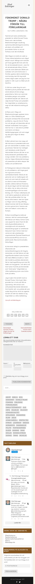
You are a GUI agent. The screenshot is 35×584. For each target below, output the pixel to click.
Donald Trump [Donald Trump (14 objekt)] (21, 400)
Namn (5, 363)
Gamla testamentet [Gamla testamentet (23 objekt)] (13, 407)
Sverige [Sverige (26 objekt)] (9, 435)
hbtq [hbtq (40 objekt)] (8, 410)
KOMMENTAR (8, 345)
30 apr (24, 480)
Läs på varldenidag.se (12, 300)
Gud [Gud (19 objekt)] (24, 407)
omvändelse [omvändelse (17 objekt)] (21, 425)
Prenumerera (10, 571)
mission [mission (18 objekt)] (26, 423)
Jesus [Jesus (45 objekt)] (14, 417)
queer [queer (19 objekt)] (8, 430)
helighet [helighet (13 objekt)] (23, 410)
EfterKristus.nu (10, 535)
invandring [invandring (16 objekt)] (20, 415)
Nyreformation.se (11, 537)
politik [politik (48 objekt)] (8, 428)
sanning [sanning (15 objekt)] (15, 430)
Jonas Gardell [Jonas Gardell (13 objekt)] (12, 420)
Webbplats (26, 363)
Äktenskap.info (10, 542)
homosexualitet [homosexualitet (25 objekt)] (12, 412)
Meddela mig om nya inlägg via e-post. (15, 377)
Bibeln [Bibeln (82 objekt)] (15, 397)
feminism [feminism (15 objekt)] (9, 402)
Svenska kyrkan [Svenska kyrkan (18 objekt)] (19, 433)
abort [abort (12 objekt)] (8, 397)
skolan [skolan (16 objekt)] (9, 433)
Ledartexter (20, 31)
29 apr (24, 503)
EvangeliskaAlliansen (18, 478)
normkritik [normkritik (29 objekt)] (10, 425)
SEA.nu (7, 540)
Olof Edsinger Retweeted (20, 476)
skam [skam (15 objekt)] (22, 430)
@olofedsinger (15, 459)
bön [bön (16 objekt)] (20, 397)
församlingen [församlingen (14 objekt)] (11, 405)
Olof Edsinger (16, 457)
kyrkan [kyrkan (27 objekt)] (8, 423)
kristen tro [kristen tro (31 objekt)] (23, 420)
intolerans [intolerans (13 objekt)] (10, 415)
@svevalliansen (15, 480)
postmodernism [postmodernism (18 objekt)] (19, 428)
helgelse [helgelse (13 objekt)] (15, 410)
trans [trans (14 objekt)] (15, 435)
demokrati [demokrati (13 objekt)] (10, 400)
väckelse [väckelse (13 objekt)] (23, 435)
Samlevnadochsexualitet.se (14, 539)
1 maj (23, 459)
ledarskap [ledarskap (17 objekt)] (17, 423)
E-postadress (17, 365)
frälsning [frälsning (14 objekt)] (18, 402)
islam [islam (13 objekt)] (8, 417)
